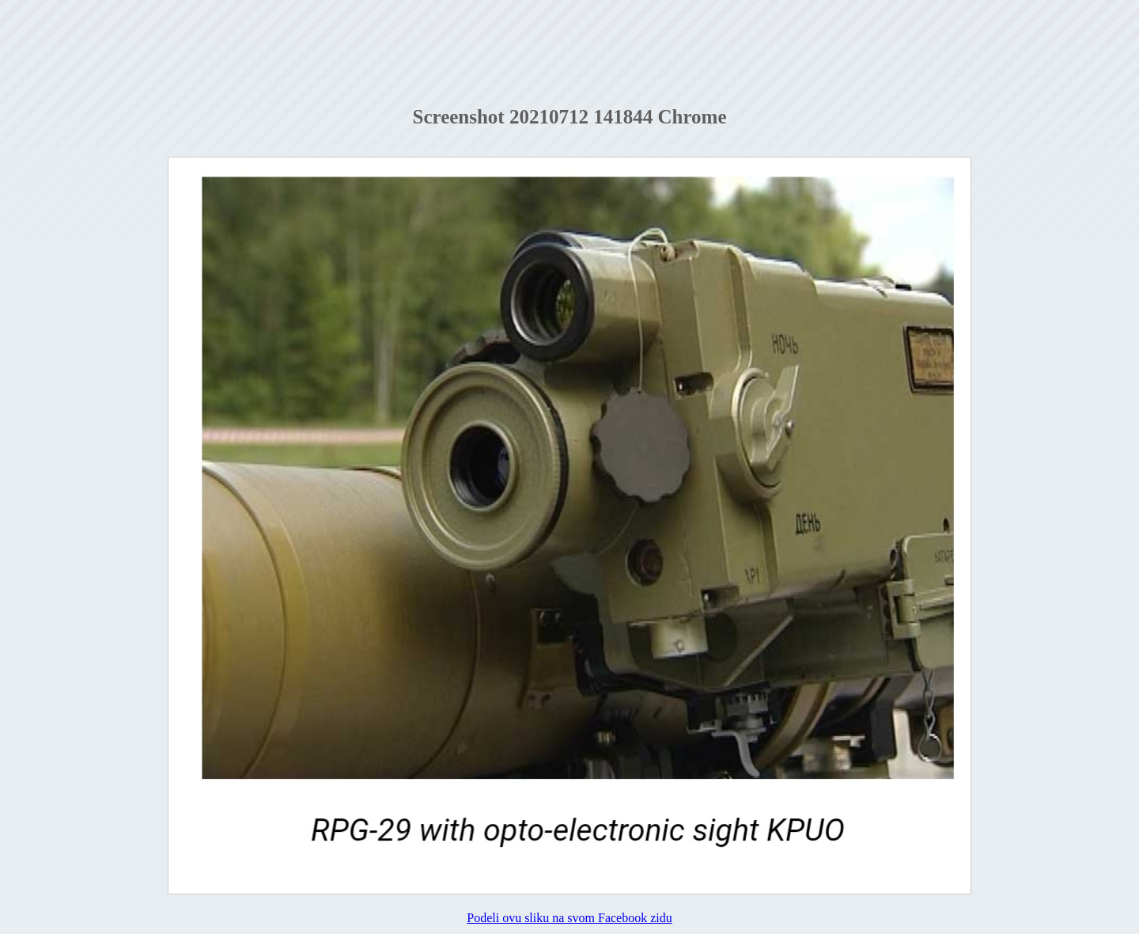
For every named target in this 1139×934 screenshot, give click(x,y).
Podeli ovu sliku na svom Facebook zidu (569, 918)
